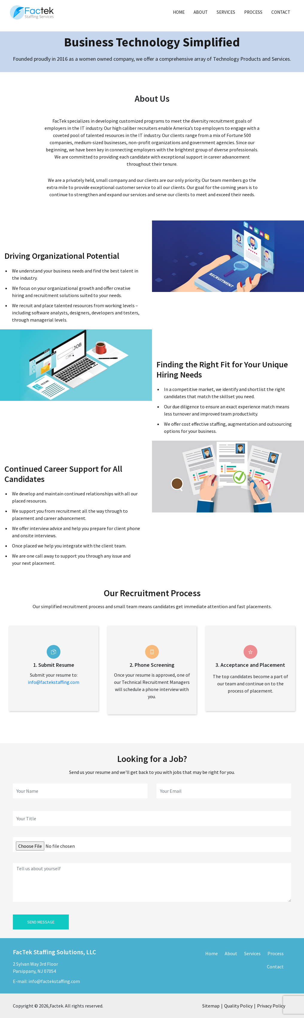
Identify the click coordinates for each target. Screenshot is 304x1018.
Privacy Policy (271, 1006)
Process (253, 12)
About (201, 12)
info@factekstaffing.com (53, 682)
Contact (280, 12)
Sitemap (211, 1006)
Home (179, 12)
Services (226, 12)
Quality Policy (238, 1006)
